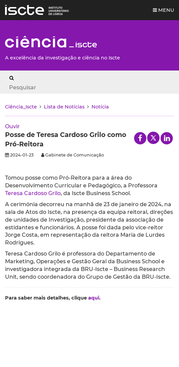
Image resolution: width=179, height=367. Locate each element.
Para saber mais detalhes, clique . (53, 298)
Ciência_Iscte (21, 107)
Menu (163, 10)
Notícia (100, 107)
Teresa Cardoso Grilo (33, 193)
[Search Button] (11, 78)
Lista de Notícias (64, 107)
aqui (93, 298)
